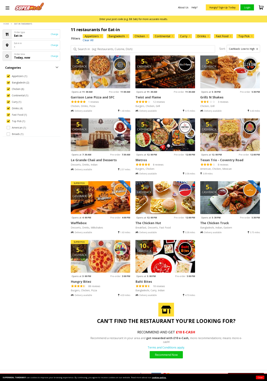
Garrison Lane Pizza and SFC (93, 97)
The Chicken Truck (214, 223)
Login (247, 7)
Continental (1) (17, 95)
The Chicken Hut (148, 223)
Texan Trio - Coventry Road (221, 160)
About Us (183, 7)
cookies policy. (159, 377)
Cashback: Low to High (243, 48)
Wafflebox (79, 223)
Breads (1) (15, 134)
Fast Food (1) (17, 114)
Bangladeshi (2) (18, 82)
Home (6, 23)
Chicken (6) (15, 89)
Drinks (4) (15, 108)
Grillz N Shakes (211, 97)
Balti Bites (143, 281)
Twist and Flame (148, 97)
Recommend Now (166, 355)
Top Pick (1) (16, 121)
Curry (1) (14, 101)
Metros (141, 160)
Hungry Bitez (81, 281)
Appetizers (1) (17, 76)
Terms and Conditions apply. (166, 347)
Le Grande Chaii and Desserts (94, 160)
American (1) (16, 127)
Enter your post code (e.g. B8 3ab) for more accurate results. (133, 19)
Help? (194, 7)
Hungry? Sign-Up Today (222, 7)
